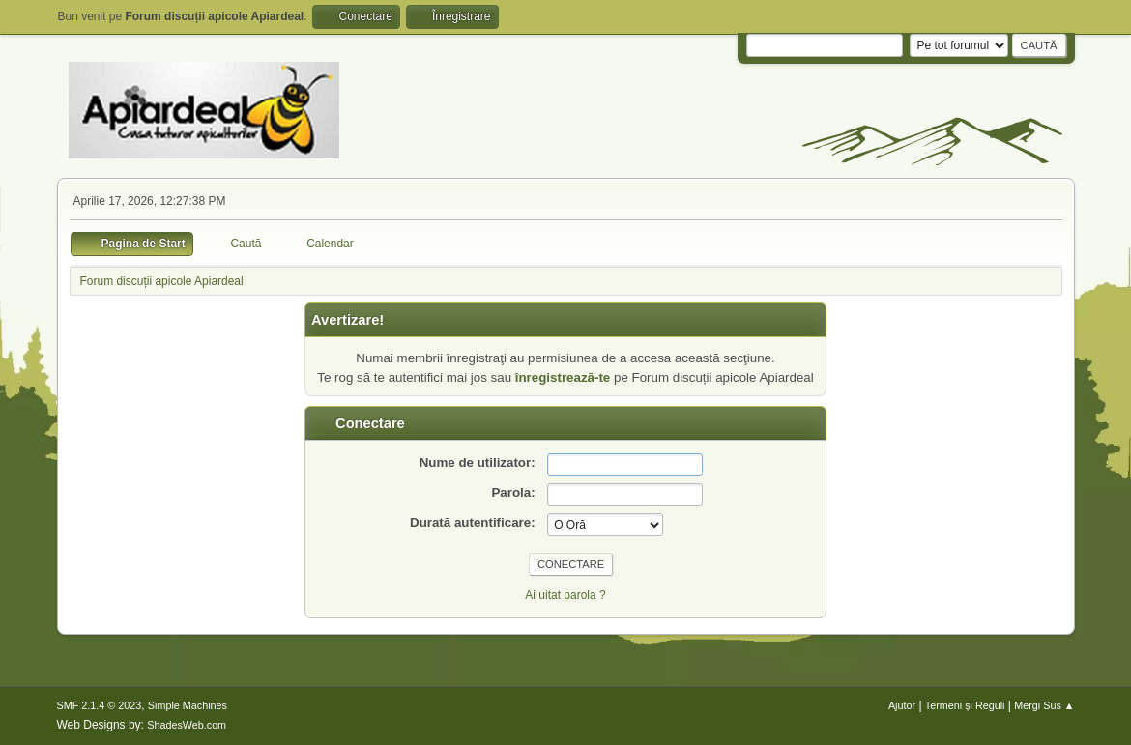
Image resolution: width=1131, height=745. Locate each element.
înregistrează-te (563, 377)
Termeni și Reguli (965, 705)
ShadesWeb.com (186, 725)
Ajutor (901, 705)
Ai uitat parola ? (565, 595)
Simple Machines (187, 705)
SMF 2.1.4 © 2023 (99, 705)
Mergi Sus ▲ (1044, 705)
